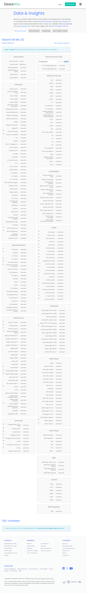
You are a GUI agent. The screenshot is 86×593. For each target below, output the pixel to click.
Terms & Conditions (40, 578)
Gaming (43, 546)
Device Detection (22, 569)
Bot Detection (34, 569)
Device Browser (46, 21)
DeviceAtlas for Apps (10, 546)
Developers (13, 571)
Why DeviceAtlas (67, 546)
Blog (20, 571)
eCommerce (45, 543)
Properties (46, 31)
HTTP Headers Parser (60, 26)
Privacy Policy (50, 578)
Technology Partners (68, 548)
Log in (6, 49)
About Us (65, 543)
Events (64, 553)
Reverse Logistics (46, 548)
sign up (12, 49)
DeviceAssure (8, 548)
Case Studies (43, 569)
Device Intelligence (10, 569)
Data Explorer (64, 21)
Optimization (31, 546)
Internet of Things (32, 551)
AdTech (29, 543)
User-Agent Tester (60, 31)
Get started (70, 4)
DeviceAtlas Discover (10, 553)
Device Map (7, 551)
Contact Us (65, 555)
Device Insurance (46, 551)
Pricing (6, 555)
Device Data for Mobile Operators (49, 528)
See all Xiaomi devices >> (62, 43)
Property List (25, 26)
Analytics (29, 548)
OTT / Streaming (32, 553)
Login (60, 4)
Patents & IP (66, 551)
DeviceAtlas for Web (10, 543)
